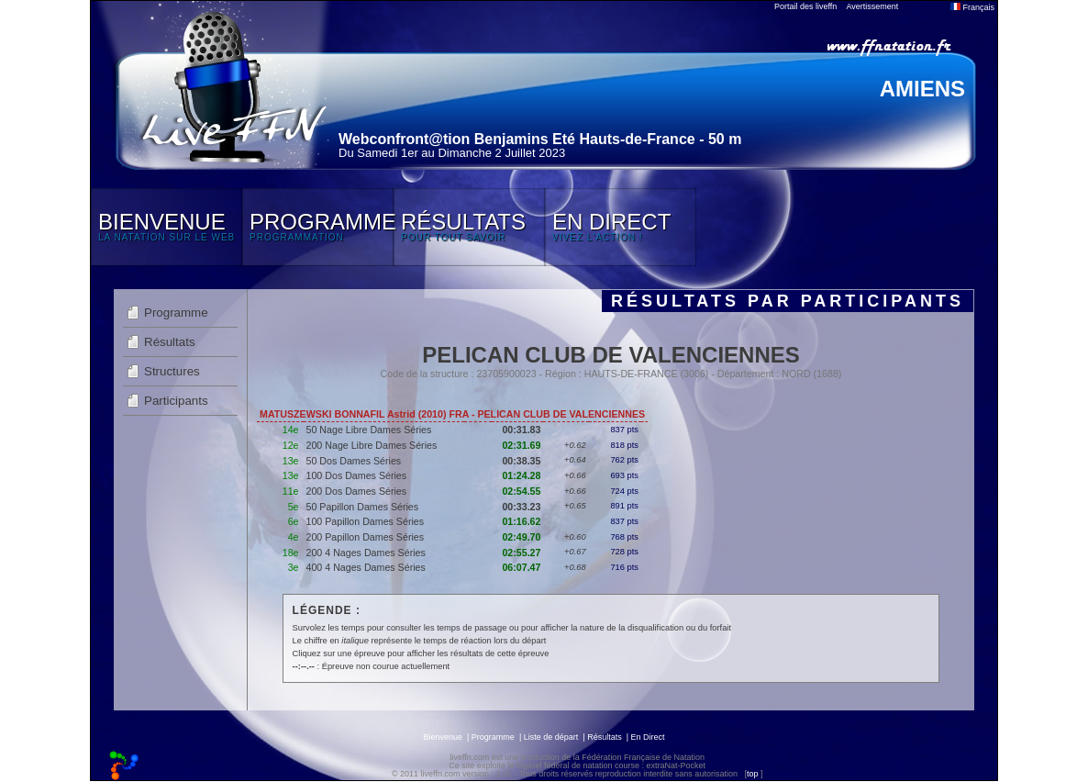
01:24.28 (521, 475)
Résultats (169, 342)
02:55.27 (521, 552)
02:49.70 (521, 536)
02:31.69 (521, 445)
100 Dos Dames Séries (356, 475)
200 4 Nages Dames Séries (366, 552)
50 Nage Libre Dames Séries (369, 429)
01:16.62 (521, 521)
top (753, 773)
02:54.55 (521, 491)
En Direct (648, 737)
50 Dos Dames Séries (354, 460)
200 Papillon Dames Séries (365, 536)
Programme (176, 312)
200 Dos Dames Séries (356, 491)
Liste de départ (551, 737)
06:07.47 (521, 567)
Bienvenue (442, 737)
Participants (176, 401)
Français (972, 7)
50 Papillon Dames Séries (362, 506)
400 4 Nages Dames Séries (366, 567)
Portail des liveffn (805, 6)
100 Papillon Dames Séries (365, 521)
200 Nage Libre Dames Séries (372, 445)
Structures (172, 371)
